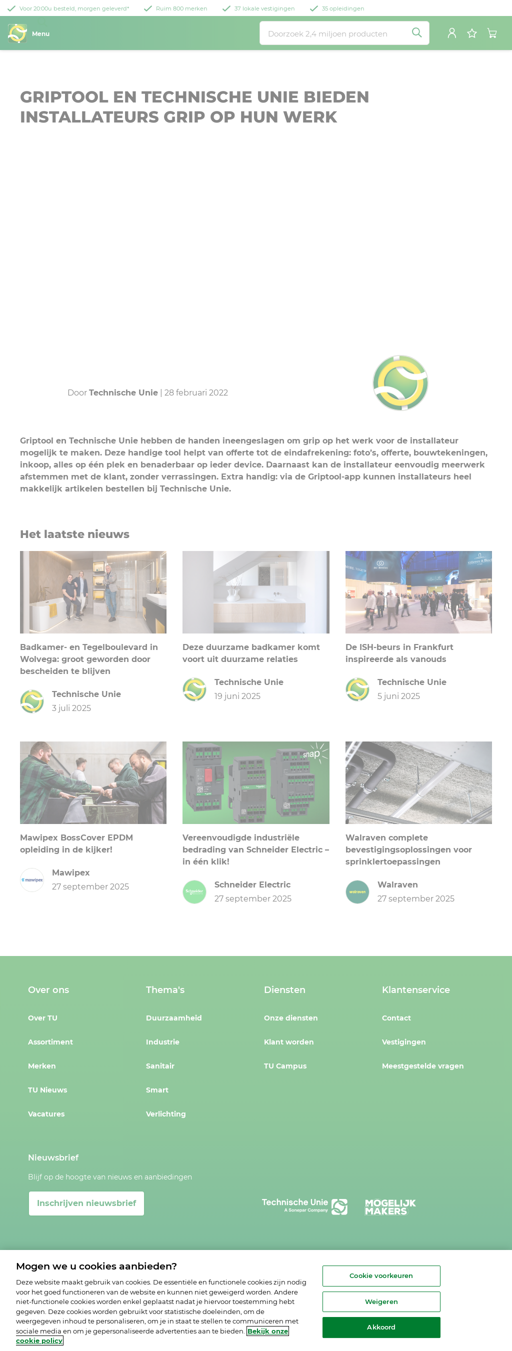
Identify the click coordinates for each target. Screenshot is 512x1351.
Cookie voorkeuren (381, 1276)
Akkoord (381, 1328)
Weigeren (381, 1302)
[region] (256, 1300)
